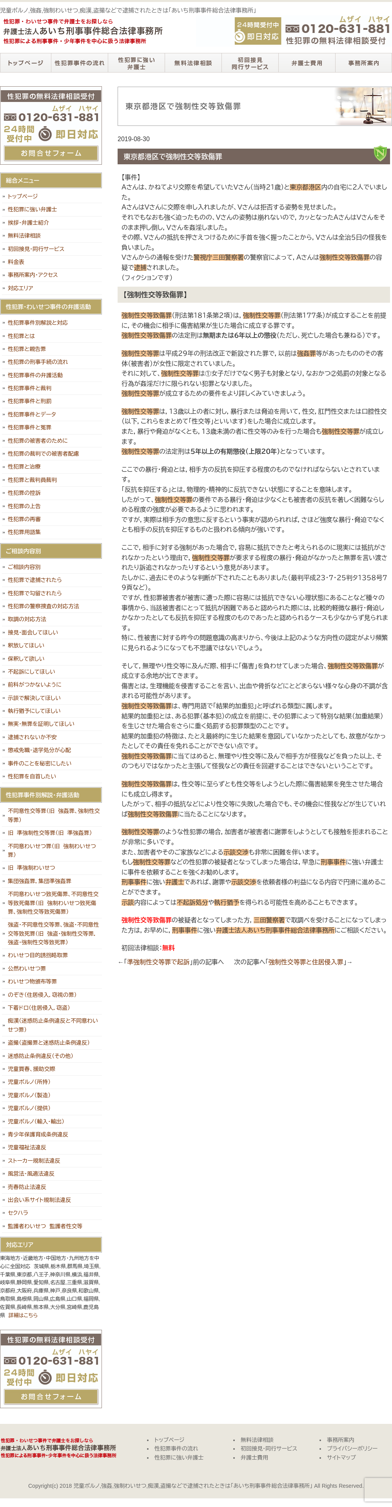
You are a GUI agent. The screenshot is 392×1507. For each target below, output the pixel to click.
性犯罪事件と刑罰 (29, 401)
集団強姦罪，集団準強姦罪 (39, 881)
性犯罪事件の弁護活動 (35, 375)
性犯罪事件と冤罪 (29, 427)
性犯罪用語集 (24, 532)
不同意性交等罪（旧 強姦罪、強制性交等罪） (54, 815)
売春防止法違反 (27, 1187)
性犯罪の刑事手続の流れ (38, 362)
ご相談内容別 (24, 567)
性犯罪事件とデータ (32, 414)
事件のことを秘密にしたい (40, 763)
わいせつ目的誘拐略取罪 (38, 955)
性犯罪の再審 (24, 519)
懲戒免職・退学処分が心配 (39, 750)
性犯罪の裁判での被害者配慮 (43, 454)
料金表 (16, 262)
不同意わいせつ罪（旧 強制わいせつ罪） (52, 850)
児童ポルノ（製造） (29, 1095)
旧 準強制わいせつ (31, 868)
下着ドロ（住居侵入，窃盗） (39, 1008)
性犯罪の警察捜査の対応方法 (43, 606)
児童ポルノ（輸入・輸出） (36, 1121)
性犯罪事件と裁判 (29, 388)
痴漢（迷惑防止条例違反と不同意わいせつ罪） (53, 1025)
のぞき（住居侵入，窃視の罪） (42, 995)
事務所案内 (363, 63)
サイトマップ (341, 1457)
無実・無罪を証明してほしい (41, 724)
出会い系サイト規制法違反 (39, 1200)
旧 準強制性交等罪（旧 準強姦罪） (50, 833)
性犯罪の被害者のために (38, 441)
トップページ (25, 63)
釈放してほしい (26, 645)
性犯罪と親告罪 (27, 349)
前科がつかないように (35, 685)
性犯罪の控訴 (24, 493)
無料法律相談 (193, 63)
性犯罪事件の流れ (79, 63)
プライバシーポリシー (352, 1448)
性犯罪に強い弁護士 (136, 63)
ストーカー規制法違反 (34, 1161)
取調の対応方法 (27, 619)
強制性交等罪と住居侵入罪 (306, 962)
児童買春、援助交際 (31, 1069)
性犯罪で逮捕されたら (35, 580)
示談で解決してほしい (34, 698)
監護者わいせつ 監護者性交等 (45, 1226)
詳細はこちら (23, 1315)
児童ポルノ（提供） (29, 1108)
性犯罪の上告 (24, 506)
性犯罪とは (21, 336)
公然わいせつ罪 (27, 968)
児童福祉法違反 (27, 1147)
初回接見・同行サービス (249, 63)
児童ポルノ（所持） (29, 1082)
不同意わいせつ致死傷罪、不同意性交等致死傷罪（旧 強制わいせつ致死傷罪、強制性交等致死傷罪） (53, 903)
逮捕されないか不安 (32, 737)
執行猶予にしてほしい (34, 711)
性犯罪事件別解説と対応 (38, 323)
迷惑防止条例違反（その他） (40, 1056)
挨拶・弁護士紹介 (28, 223)
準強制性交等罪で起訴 (158, 962)
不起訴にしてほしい (31, 672)
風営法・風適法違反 (31, 1174)
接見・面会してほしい (33, 632)
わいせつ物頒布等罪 (32, 981)
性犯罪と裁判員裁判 (32, 480)
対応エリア (20, 288)
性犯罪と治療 (24, 467)
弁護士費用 (306, 63)
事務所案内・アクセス (33, 275)
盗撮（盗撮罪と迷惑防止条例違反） (49, 1043)
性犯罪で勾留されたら (35, 593)
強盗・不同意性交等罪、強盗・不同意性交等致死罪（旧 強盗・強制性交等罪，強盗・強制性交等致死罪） (53, 933)
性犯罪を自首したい (32, 776)
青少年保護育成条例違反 (38, 1134)
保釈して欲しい (26, 659)
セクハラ (18, 1213)
